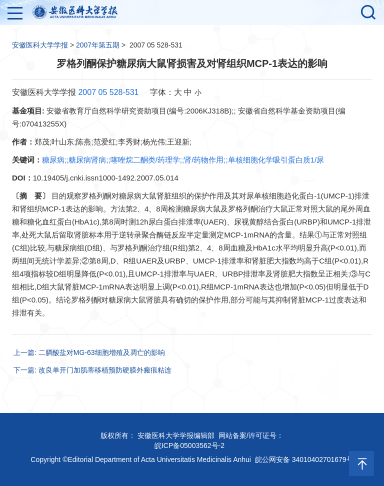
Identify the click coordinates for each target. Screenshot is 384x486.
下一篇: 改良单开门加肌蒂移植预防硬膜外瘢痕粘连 (93, 370)
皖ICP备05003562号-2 (189, 446)
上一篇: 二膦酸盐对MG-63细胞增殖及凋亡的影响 (89, 352)
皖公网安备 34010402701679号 (304, 460)
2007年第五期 (98, 45)
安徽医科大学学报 (40, 45)
